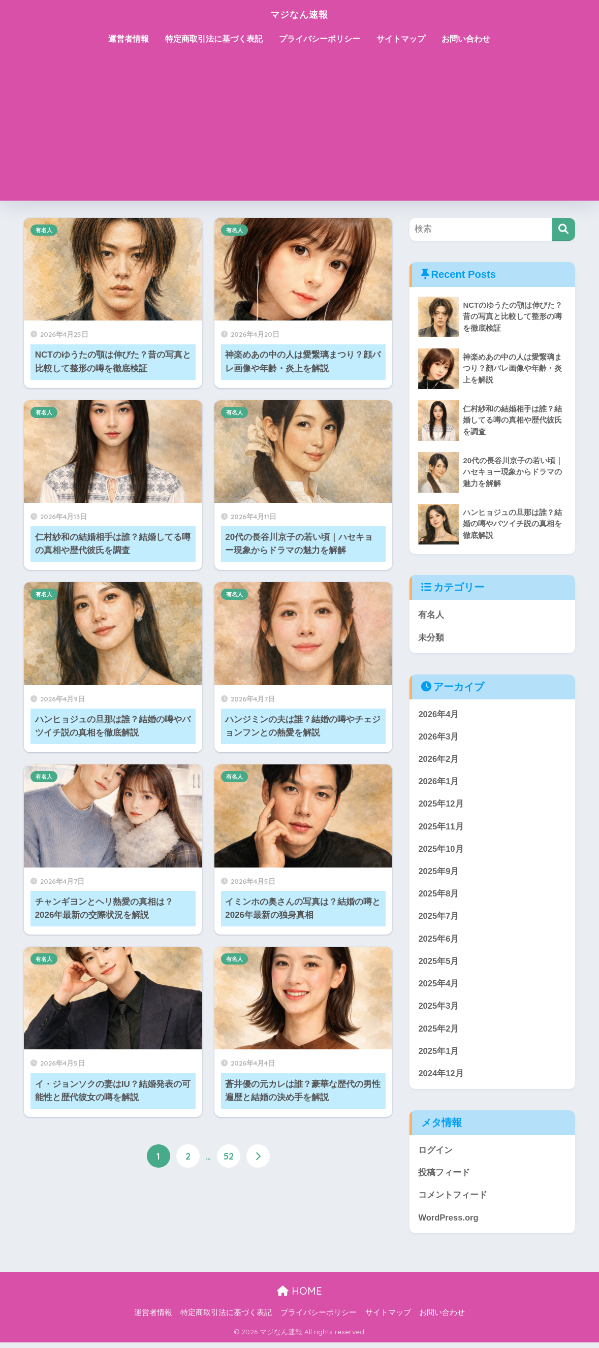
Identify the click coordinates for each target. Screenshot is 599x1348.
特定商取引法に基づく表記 (214, 39)
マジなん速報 (299, 13)
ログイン (435, 1155)
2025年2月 (438, 1032)
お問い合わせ (466, 39)
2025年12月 (441, 805)
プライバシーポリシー (319, 39)
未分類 (431, 638)
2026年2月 (438, 760)
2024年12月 (441, 1078)
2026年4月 (438, 714)
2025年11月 (441, 828)
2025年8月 (438, 896)
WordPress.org (448, 1223)
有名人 (44, 230)
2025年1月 (438, 1055)
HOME (299, 1296)
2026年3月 (438, 737)
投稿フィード (444, 1177)
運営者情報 (128, 39)
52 (229, 1156)
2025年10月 (441, 851)
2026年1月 (438, 783)
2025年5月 (438, 964)
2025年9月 (438, 873)
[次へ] (258, 1156)
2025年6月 (438, 942)
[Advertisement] (299, 129)
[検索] (563, 229)
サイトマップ (400, 39)
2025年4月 (438, 987)
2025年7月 (438, 919)
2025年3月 (438, 1010)
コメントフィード (452, 1200)
